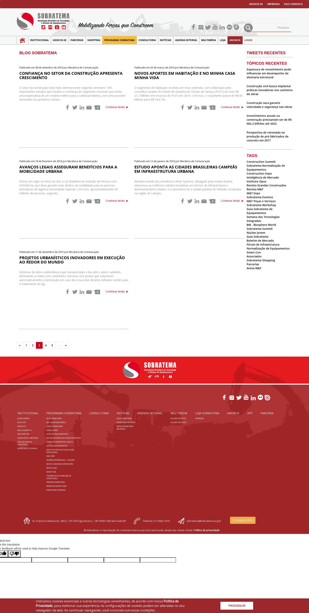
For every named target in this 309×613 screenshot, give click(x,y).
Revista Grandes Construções (266, 185)
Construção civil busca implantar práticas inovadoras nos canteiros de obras (270, 90)
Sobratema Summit (260, 229)
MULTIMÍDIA (208, 40)
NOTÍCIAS (165, 40)
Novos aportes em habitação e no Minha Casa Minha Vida (184, 75)
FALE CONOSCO (293, 4)
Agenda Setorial (186, 40)
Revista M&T (255, 189)
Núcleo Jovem (256, 233)
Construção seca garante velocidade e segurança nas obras (269, 105)
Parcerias (76, 40)
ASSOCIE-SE (256, 4)
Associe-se (59, 40)
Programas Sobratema (119, 40)
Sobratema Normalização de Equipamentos (266, 167)
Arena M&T (254, 268)
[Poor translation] (14, 553)
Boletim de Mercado (260, 240)
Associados (254, 256)
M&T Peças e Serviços (261, 201)
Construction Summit (261, 162)
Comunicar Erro (243, 520)
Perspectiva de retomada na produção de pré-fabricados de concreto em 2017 (267, 136)
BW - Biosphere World (261, 225)
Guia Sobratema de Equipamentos (259, 211)
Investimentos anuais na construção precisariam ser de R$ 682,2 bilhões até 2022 (269, 119)
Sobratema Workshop (261, 205)
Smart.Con (254, 252)
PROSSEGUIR (236, 605)
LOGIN (248, 40)
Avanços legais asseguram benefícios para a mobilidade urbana (68, 169)
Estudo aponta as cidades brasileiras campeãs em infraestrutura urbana (185, 169)
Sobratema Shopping (261, 260)
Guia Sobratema (257, 236)
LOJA (223, 40)
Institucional (39, 40)
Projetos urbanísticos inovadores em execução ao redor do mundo (72, 260)
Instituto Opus (256, 181)
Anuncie (235, 40)
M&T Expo (253, 193)
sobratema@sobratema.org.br (203, 521)
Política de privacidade (206, 530)
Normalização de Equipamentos (268, 248)
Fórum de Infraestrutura (263, 244)
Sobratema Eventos (260, 197)
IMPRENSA (273, 4)
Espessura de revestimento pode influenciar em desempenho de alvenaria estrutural (269, 73)
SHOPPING (93, 40)
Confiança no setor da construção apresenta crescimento (71, 75)
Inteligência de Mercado (263, 177)
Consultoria (147, 40)
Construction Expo (259, 173)
